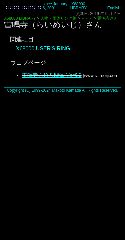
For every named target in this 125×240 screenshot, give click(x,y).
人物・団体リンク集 (58, 18)
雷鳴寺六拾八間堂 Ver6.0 (52, 75)
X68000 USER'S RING (43, 48)
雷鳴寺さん (108, 18)
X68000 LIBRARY (78, 6)
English (113, 8)
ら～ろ (87, 18)
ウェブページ (28, 62)
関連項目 (22, 39)
